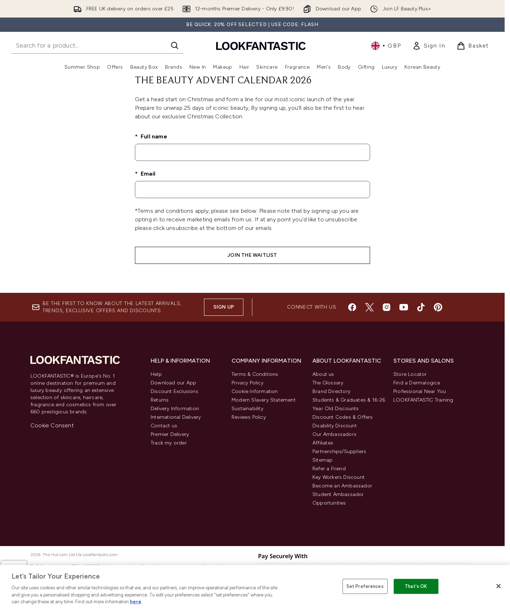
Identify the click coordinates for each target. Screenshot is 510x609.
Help (156, 374)
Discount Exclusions (174, 391)
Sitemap (322, 460)
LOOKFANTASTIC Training (423, 400)
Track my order (169, 443)
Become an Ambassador (342, 486)
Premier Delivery (170, 434)
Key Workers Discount (338, 477)
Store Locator (410, 374)
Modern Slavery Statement (264, 400)
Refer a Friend (329, 469)
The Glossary (327, 383)
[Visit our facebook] (352, 307)
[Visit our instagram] (386, 307)
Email (147, 173)
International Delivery (176, 417)
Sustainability (247, 409)
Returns (160, 400)
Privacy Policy (247, 383)
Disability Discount (334, 426)
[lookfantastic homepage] (261, 45)
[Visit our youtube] (403, 307)
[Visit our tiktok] (420, 307)
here (135, 601)
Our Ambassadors (334, 434)
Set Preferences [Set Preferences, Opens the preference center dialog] (365, 586)
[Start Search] (174, 45)
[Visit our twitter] (369, 307)
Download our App (173, 383)
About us (323, 374)
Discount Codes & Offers (342, 417)
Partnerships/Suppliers (339, 451)
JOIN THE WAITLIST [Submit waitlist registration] (252, 255)
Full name (153, 136)
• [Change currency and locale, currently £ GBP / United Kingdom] (386, 45)
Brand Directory (331, 391)
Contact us (164, 426)
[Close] (498, 586)
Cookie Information (255, 391)
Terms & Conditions (255, 374)
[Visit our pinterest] (438, 307)
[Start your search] (97, 45)
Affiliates (322, 443)
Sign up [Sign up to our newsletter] (223, 307)
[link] (429, 46)
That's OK (416, 586)
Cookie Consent (52, 425)
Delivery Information (175, 409)
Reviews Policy (249, 417)
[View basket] (472, 46)
